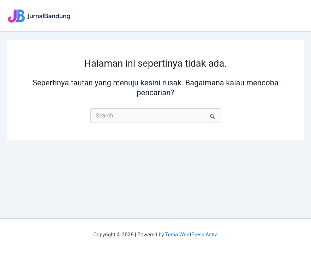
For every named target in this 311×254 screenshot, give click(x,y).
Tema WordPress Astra (191, 234)
